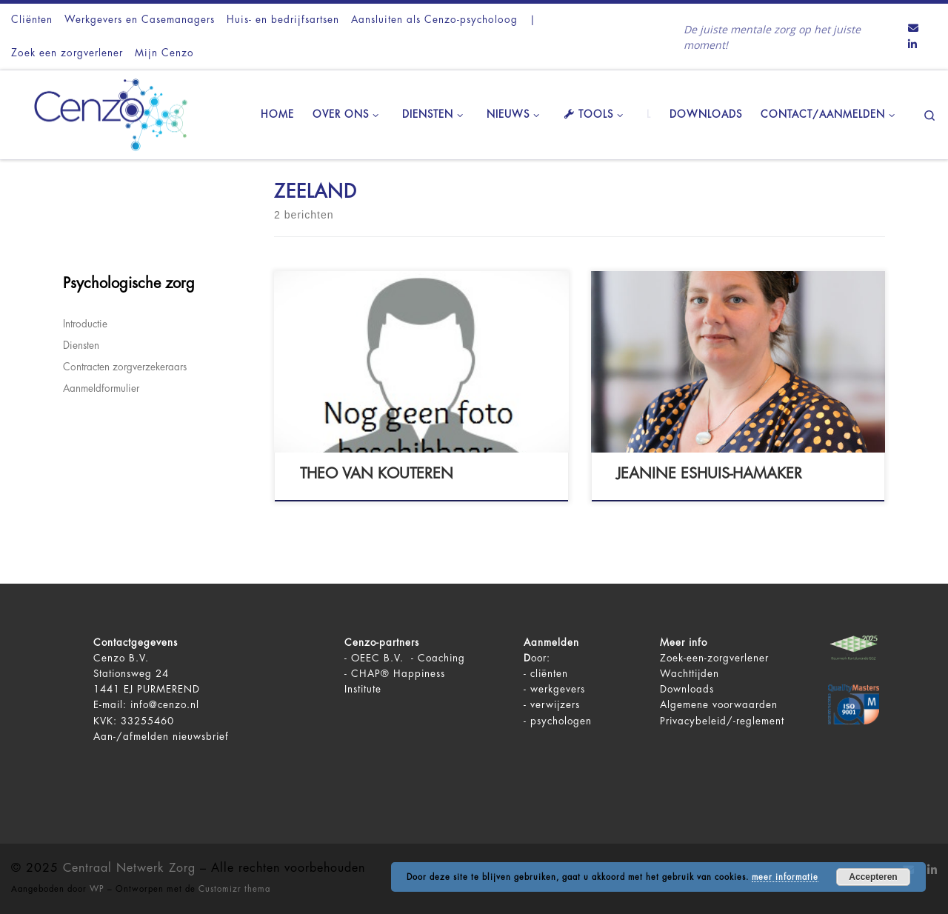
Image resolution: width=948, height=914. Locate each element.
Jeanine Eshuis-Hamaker (709, 473)
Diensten (81, 345)
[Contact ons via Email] (913, 29)
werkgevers (557, 689)
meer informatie (785, 877)
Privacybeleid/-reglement (722, 721)
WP (97, 889)
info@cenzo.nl (164, 705)
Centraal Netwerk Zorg (129, 868)
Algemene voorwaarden (719, 705)
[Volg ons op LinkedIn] (912, 45)
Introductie (85, 324)
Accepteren (873, 877)
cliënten (549, 673)
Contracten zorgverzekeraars (125, 367)
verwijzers (555, 705)
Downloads (687, 689)
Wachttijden (689, 673)
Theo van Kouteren (376, 473)
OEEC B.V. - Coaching (408, 658)
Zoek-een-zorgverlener (714, 658)
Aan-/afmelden (131, 736)
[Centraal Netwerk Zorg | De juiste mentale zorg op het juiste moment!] (103, 112)
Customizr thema (234, 889)
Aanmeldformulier (101, 388)
